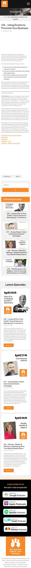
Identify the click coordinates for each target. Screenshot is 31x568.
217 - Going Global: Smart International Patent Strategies (16, 234)
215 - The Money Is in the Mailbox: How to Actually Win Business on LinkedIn (16, 271)
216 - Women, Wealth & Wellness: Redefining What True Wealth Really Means (16, 252)
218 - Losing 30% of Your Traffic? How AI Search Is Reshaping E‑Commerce (16, 215)
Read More (8, 345)
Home (5, 17)
